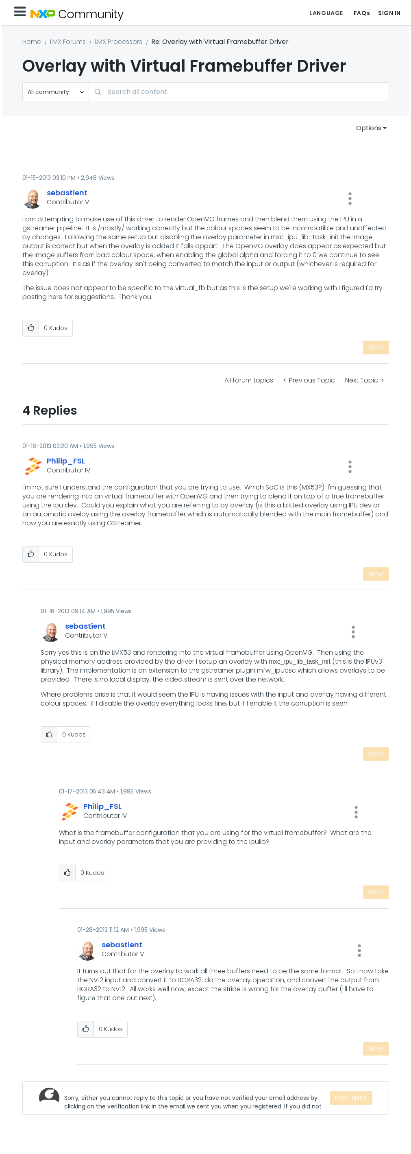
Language (326, 13)
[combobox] (239, 91)
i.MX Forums (68, 41)
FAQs (362, 13)
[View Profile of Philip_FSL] (66, 461)
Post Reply (351, 1098)
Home (31, 41)
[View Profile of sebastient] (67, 193)
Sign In (389, 13)
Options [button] (368, 128)
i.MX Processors (118, 41)
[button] (350, 198)
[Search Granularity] (56, 92)
